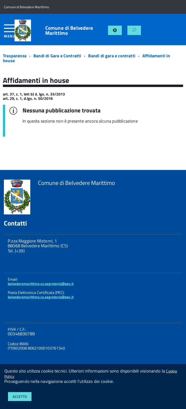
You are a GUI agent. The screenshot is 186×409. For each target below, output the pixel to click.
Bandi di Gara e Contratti (57, 55)
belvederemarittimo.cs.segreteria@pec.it (41, 283)
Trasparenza (14, 55)
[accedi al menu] (9, 33)
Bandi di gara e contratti (111, 55)
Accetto (20, 396)
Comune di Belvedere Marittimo (69, 30)
